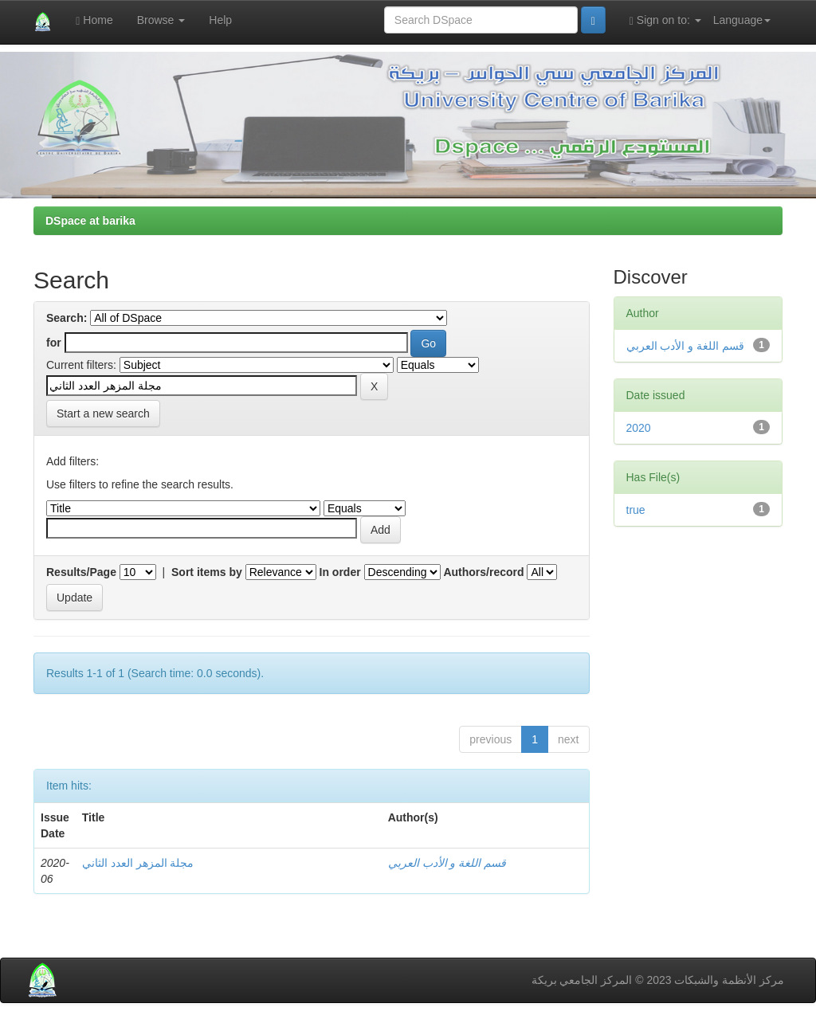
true (635, 510)
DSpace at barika (90, 220)
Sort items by (206, 572)
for (53, 342)
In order (340, 572)
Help (220, 20)
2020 (638, 427)
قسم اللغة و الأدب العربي (447, 862)
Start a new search (103, 413)
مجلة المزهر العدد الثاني (138, 862)
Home (94, 20)
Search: (66, 318)
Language (742, 20)
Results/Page (81, 572)
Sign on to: (665, 20)
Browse (161, 20)
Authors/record (483, 572)
